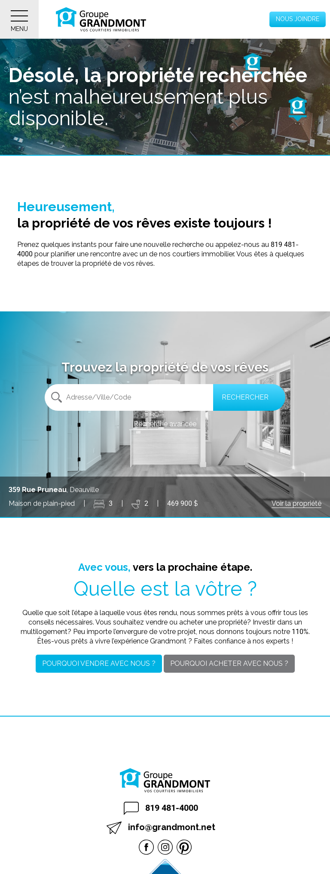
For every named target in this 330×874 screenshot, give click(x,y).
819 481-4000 (161, 808)
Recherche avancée (165, 424)
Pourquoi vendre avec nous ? (99, 663)
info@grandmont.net (161, 827)
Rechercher (245, 397)
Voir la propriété (296, 503)
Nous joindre (297, 18)
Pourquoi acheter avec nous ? (229, 663)
